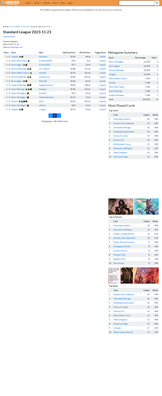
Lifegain (14, 56)
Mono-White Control (20, 73)
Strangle (117, 328)
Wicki (41, 101)
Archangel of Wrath (121, 246)
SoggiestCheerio (46, 85)
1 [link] (54, 115)
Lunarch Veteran (120, 250)
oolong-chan (44, 77)
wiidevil (42, 105)
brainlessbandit (45, 60)
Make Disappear (120, 152)
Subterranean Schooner (123, 332)
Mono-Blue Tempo (19, 60)
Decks (37, 3)
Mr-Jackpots (44, 69)
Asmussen (43, 56)
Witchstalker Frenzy (122, 144)
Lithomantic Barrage (122, 127)
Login (70, 3)
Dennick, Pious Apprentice (124, 238)
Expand (102, 56)
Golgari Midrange (18, 85)
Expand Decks (9, 36)
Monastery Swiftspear (123, 148)
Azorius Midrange (18, 69)
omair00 (42, 73)
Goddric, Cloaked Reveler (124, 234)
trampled (42, 93)
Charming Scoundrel (122, 119)
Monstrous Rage (121, 157)
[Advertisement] (136, 178)
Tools (54, 3)
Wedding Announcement (124, 131)
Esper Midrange (18, 89)
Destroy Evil (119, 140)
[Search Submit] (156, 3)
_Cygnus (42, 109)
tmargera (43, 89)
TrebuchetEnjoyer (46, 97)
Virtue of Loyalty (121, 136)
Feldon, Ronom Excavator (124, 242)
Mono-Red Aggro (18, 93)
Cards (28, 3)
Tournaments (25, 26)
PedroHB (43, 81)
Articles (47, 3)
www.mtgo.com (16, 47)
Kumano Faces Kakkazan (124, 123)
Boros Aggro (16, 65)
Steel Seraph (118, 263)
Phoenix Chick (119, 255)
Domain (14, 101)
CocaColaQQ (44, 65)
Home (12, 26)
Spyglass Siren (119, 259)
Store (63, 3)
